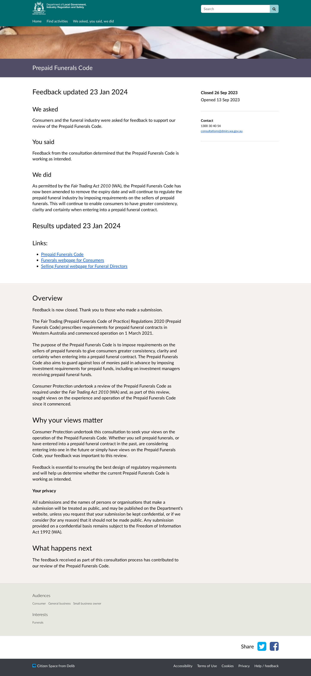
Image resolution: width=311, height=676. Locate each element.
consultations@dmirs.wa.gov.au (222, 131)
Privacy (244, 666)
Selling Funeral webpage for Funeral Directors (84, 266)
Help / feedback (266, 666)
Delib (71, 666)
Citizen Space (47, 666)
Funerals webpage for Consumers (72, 260)
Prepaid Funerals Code (62, 254)
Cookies (228, 666)
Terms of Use (207, 666)
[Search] (274, 9)
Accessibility (182, 666)
